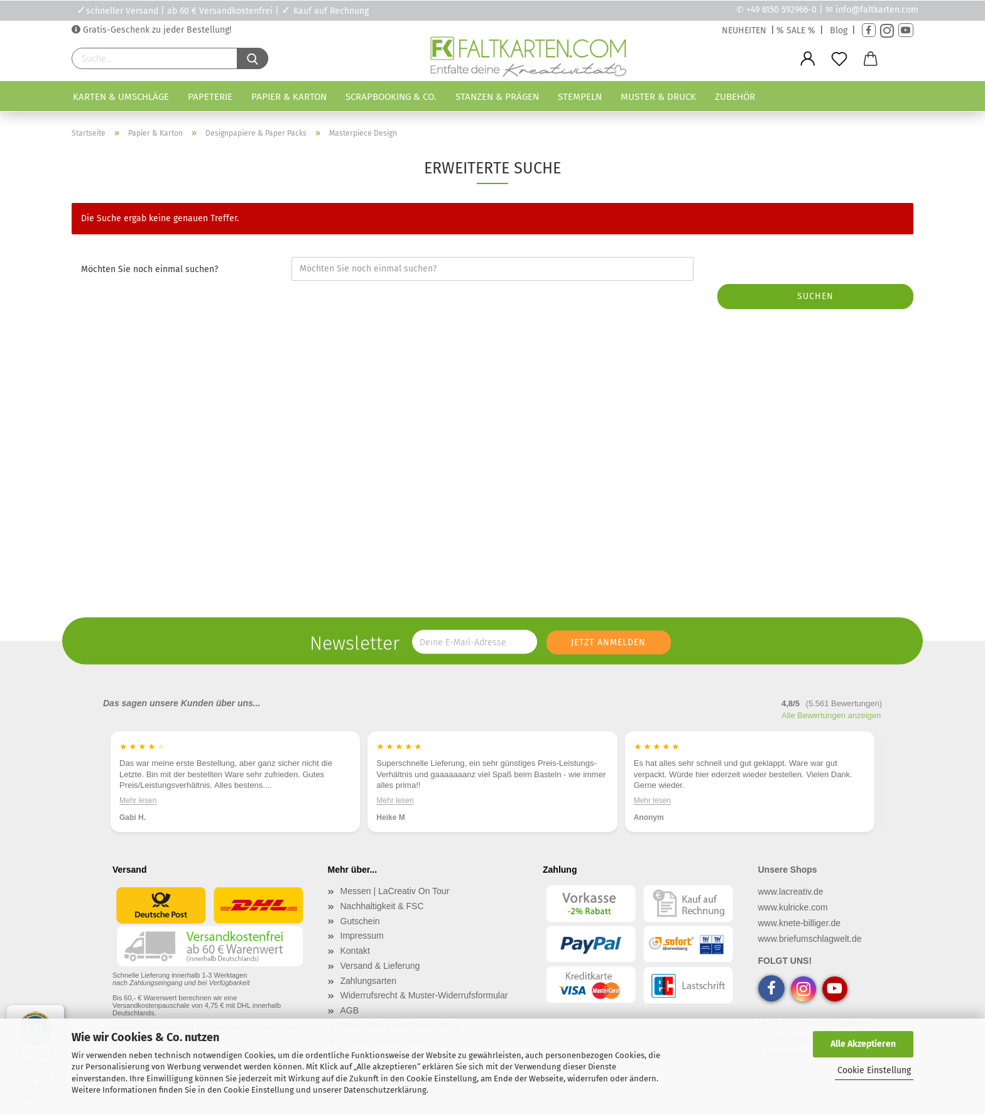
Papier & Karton (289, 96)
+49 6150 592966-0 (781, 9)
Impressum (362, 936)
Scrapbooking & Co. (391, 96)
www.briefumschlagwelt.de (810, 939)
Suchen (815, 296)
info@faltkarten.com (876, 9)
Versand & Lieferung (380, 966)
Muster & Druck (658, 96)
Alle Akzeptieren (863, 1044)
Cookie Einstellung (874, 1070)
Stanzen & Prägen (497, 96)
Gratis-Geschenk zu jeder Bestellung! (155, 30)
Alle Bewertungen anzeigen (831, 715)
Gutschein (360, 921)
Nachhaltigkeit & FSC (382, 906)
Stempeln (580, 96)
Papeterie (210, 96)
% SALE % (795, 30)
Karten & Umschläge (121, 96)
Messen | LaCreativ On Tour (395, 891)
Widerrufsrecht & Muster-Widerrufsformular (424, 995)
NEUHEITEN (744, 30)
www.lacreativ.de (791, 892)
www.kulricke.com (793, 907)
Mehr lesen (137, 800)
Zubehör (735, 96)
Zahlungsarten (368, 981)
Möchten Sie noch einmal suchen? (149, 269)
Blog (838, 30)
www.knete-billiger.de (799, 923)
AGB (349, 1010)
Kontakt (355, 951)
